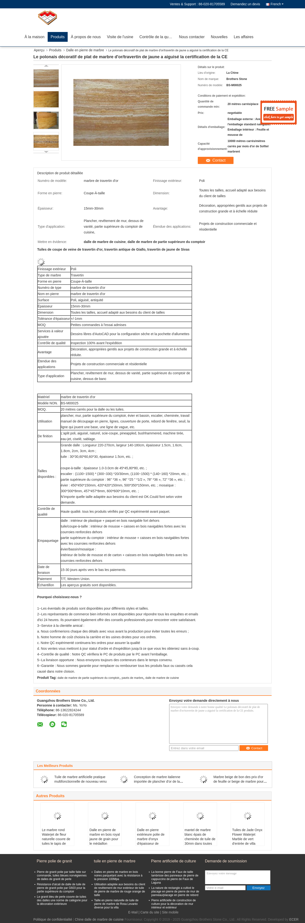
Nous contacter (192, 37)
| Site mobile (169, 912)
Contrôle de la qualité (157, 37)
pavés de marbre (132, 678)
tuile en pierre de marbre (114, 861)
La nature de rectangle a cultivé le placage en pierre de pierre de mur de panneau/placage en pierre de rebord (175, 891)
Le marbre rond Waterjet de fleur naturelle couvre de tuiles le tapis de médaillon (56, 839)
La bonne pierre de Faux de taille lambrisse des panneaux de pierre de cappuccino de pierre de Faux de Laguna (174, 877)
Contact (218, 160)
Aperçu (39, 50)
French (277, 4)
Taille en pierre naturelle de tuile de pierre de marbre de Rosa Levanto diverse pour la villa (116, 904)
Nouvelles (219, 37)
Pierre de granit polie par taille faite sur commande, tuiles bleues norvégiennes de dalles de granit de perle (61, 875)
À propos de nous (86, 37)
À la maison (35, 37)
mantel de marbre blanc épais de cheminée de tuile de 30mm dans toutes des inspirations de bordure (200, 841)
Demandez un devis (245, 4)
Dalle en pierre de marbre (85, 50)
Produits (58, 37)
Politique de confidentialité (52, 919)
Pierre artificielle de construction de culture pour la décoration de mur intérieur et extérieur (173, 904)
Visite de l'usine (120, 37)
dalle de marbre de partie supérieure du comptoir (88, 678)
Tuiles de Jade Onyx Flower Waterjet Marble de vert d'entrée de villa (247, 836)
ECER (294, 919)
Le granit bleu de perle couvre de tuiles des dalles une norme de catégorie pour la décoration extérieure (62, 900)
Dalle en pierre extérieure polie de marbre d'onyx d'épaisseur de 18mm (150, 839)
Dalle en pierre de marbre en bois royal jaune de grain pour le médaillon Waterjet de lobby (104, 839)
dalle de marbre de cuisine (162, 678)
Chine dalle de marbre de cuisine (99, 919)
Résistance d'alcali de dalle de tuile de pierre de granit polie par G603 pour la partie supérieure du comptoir (61, 888)
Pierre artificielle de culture (173, 861)
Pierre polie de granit (54, 861)
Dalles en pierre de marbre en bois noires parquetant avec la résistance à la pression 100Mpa (118, 875)
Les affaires (243, 37)
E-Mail (133, 912)
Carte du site (149, 912)
